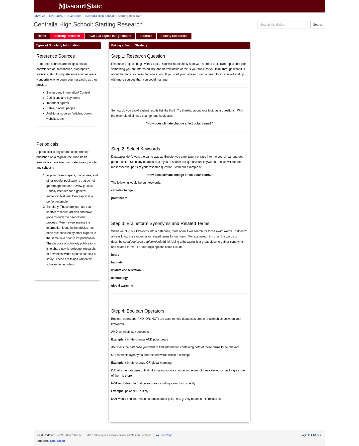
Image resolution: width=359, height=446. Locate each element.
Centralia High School (99, 15)
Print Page (164, 435)
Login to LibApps (311, 435)
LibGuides (56, 15)
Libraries (39, 15)
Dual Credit (74, 15)
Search (318, 24)
